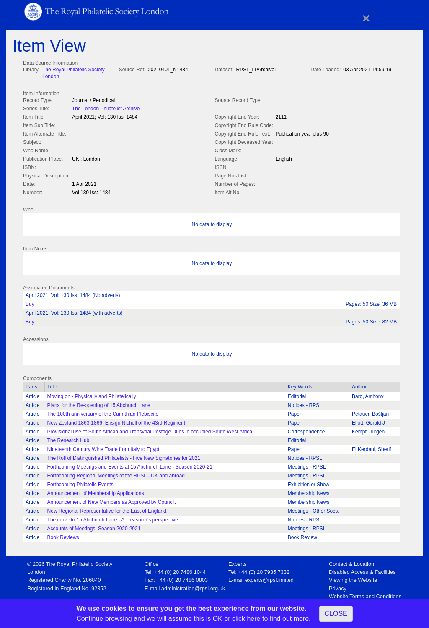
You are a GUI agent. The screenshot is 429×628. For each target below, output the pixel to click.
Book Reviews (63, 536)
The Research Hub (68, 439)
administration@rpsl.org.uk (193, 587)
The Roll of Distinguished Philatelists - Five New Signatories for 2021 (124, 456)
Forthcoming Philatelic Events (80, 483)
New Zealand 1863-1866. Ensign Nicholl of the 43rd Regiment (116, 421)
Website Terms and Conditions (365, 595)
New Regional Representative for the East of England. (107, 509)
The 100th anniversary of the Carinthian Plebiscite (102, 412)
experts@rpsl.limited (269, 578)
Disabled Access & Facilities (362, 570)
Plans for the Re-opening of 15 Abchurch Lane (98, 404)
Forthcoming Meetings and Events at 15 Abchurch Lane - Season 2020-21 (129, 465)
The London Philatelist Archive (106, 108)
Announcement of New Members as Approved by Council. (111, 500)
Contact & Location (351, 562)
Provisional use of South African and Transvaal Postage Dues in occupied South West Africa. (150, 430)
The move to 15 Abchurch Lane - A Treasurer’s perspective (112, 518)
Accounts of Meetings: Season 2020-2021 (94, 527)
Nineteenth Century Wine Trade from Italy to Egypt (103, 448)
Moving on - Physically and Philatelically (91, 395)
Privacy (337, 587)
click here (246, 618)
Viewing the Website (353, 578)
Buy (30, 302)
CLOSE (336, 613)
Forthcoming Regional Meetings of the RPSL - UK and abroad (116, 474)
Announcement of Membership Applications (95, 492)
